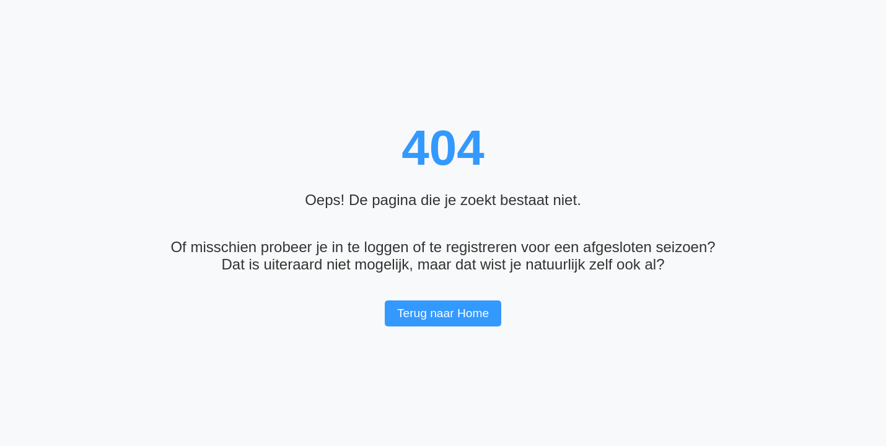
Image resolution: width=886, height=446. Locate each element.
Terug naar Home (443, 313)
